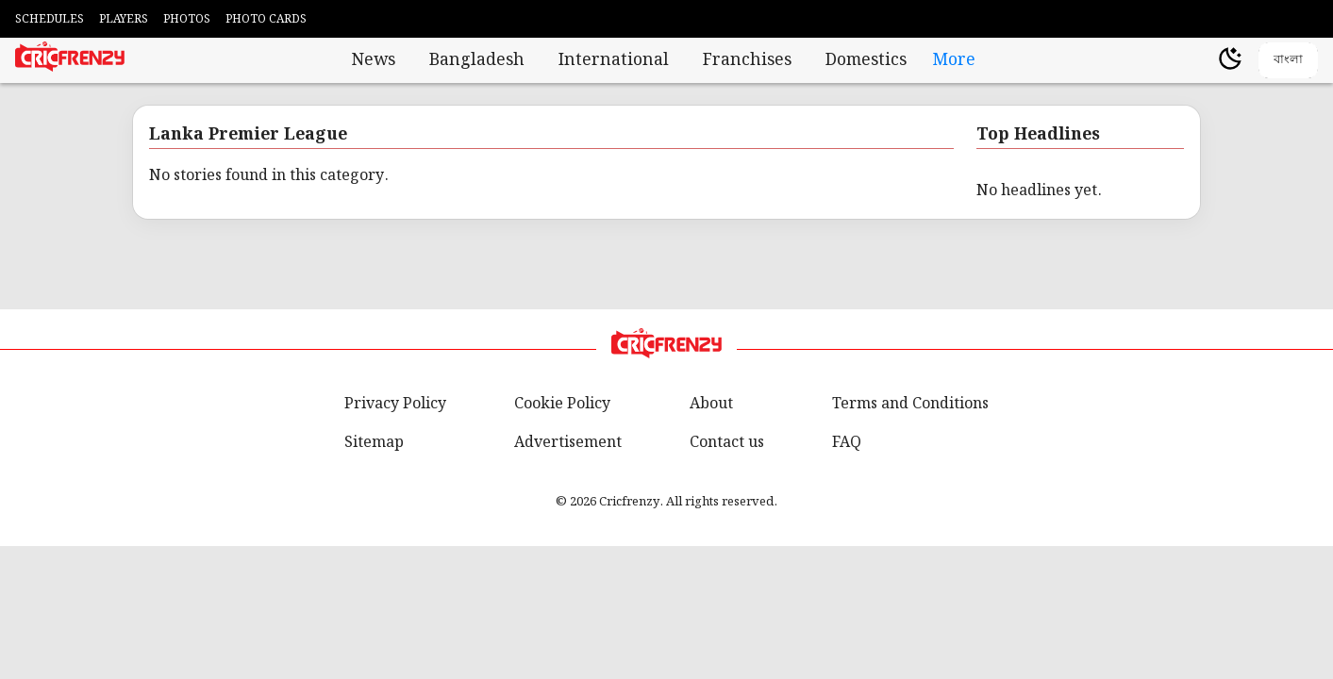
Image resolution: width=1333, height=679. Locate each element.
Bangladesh (477, 60)
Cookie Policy (562, 404)
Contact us (727, 443)
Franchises (747, 60)
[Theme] (1230, 60)
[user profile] (1198, 60)
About (711, 404)
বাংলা (1288, 59)
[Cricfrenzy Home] (70, 60)
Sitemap (374, 443)
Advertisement (568, 443)
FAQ (846, 443)
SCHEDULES (49, 19)
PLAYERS (123, 19)
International (613, 60)
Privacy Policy (395, 404)
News (373, 60)
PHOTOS (186, 19)
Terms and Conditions (910, 404)
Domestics (866, 60)
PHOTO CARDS (266, 19)
